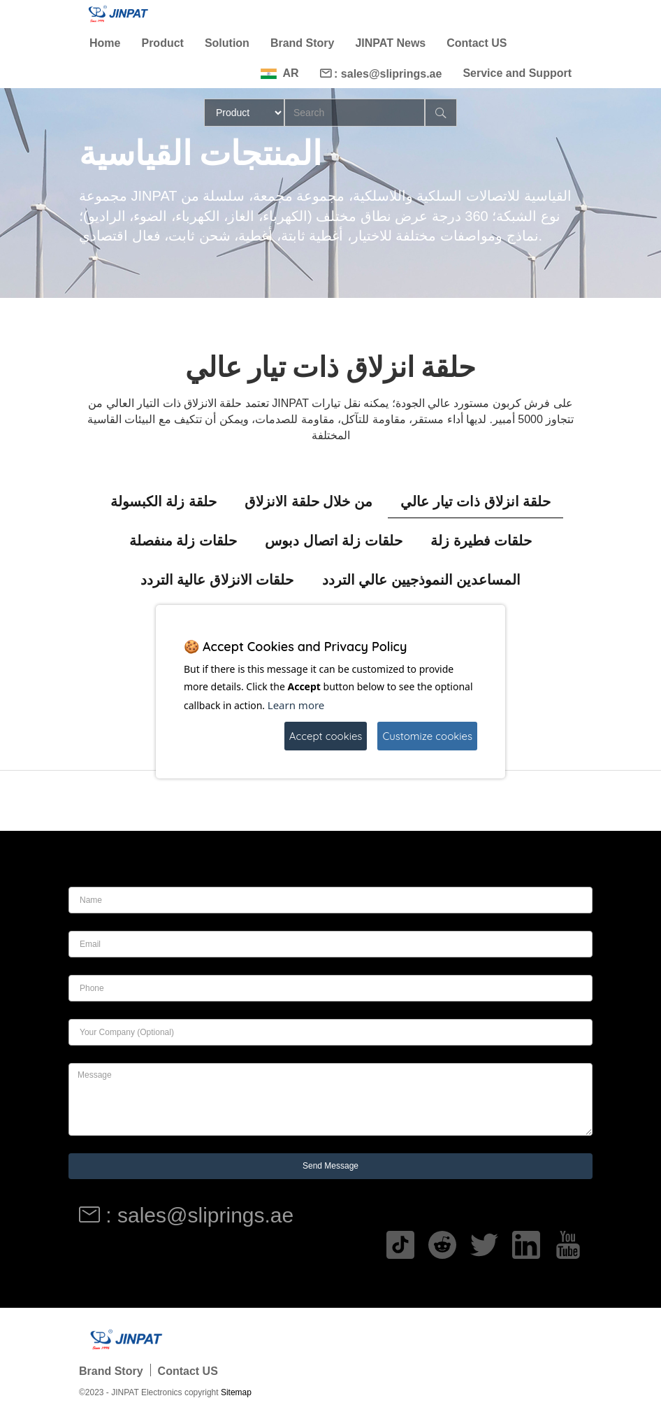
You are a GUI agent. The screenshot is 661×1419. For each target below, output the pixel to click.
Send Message (330, 1166)
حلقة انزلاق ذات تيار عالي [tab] (475, 501)
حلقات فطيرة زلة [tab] (481, 540)
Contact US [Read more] (476, 43)
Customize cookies (427, 736)
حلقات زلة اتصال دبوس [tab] (333, 540)
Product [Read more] (162, 43)
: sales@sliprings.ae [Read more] (381, 74)
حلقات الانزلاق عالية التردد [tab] (217, 579)
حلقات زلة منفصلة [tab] (183, 540)
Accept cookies (326, 736)
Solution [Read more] (227, 43)
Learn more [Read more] (296, 705)
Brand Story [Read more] (302, 43)
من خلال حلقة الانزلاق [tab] (308, 501)
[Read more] (116, 13)
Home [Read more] (104, 43)
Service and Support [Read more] (517, 73)
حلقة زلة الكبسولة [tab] (163, 501)
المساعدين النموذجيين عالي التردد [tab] (421, 579)
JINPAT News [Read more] (390, 43)
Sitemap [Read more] (236, 1392)
